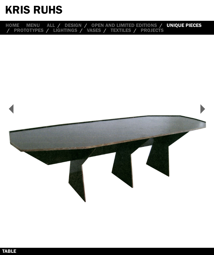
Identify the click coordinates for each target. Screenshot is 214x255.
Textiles (121, 30)
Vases (94, 30)
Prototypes (28, 30)
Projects (152, 30)
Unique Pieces (184, 25)
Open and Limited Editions (124, 25)
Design (73, 25)
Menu (33, 25)
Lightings (65, 30)
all (51, 25)
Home (12, 25)
